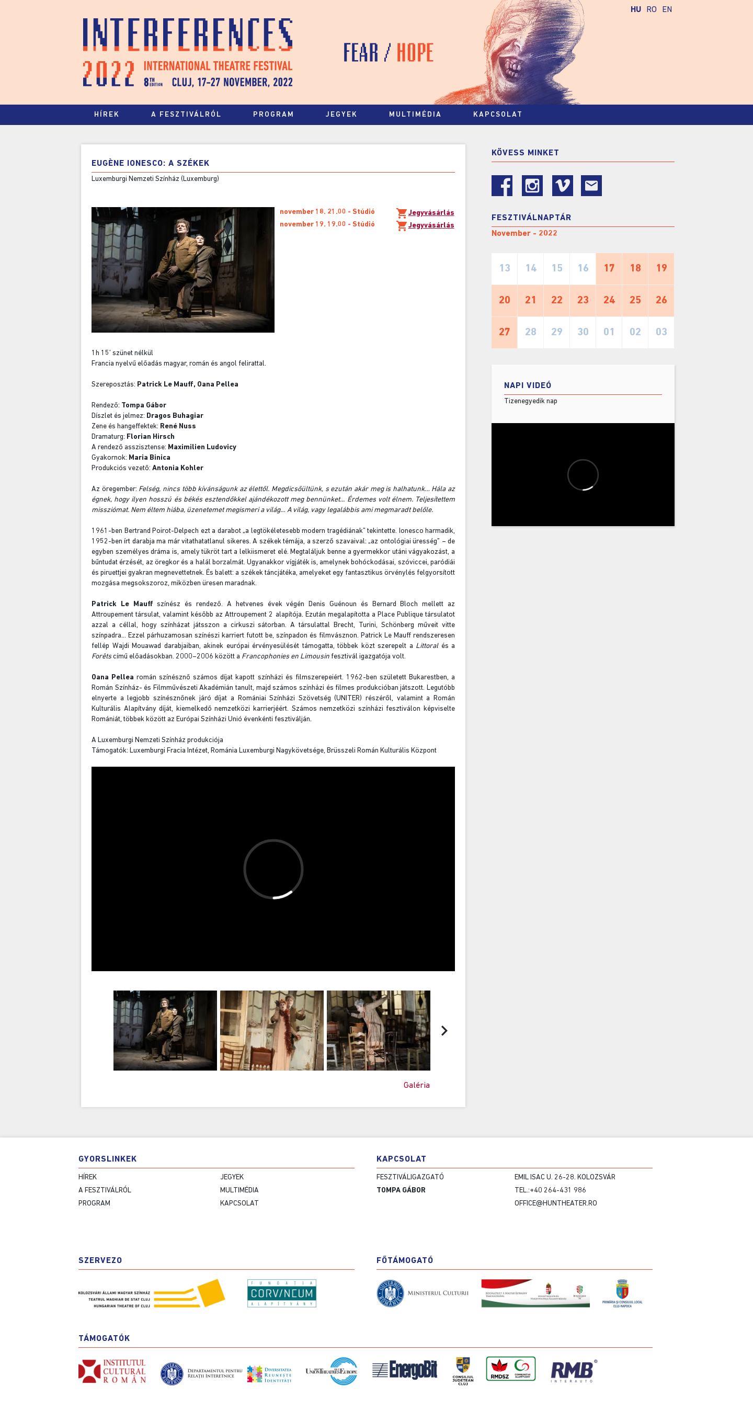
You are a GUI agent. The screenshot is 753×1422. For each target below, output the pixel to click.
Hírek (107, 115)
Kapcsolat (502, 115)
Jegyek (346, 115)
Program (278, 115)
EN (667, 10)
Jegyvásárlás (425, 213)
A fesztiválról (191, 115)
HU (636, 10)
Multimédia (420, 115)
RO (651, 10)
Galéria (417, 1086)
